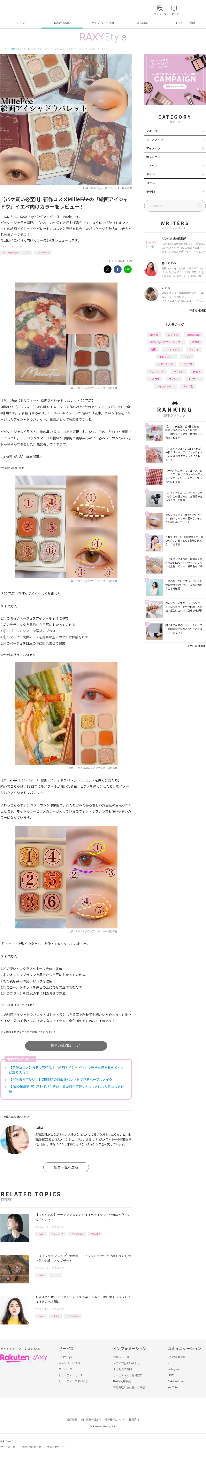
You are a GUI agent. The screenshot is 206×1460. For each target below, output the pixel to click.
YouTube (173, 1387)
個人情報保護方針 (91, 1419)
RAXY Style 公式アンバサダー (16, 252)
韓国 (153, 349)
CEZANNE (95, 1234)
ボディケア (153, 157)
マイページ (65, 1369)
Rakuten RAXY (18, 9)
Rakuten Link (175, 1381)
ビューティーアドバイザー (75, 1381)
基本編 (195, 342)
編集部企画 (193, 334)
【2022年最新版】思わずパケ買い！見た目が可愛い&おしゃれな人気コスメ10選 (66, 1089)
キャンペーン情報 (103, 22)
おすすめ (55, 1316)
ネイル (150, 174)
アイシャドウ (43, 252)
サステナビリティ (57, 1446)
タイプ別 (188, 386)
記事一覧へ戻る (66, 1167)
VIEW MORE (197, 310)
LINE (171, 1375)
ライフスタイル (165, 386)
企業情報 (72, 1419)
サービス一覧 (7, 1446)
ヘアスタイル (165, 364)
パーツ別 (179, 371)
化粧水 (196, 371)
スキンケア (153, 131)
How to (41, 1234)
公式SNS (142, 22)
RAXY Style (62, 22)
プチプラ (187, 364)
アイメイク (17, 246)
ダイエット (194, 379)
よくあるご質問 (185, 22)
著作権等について (115, 1419)
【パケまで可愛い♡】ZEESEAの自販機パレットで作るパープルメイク (60, 1079)
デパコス (154, 379)
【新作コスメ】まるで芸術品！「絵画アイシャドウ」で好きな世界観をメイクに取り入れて (66, 1070)
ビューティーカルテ (71, 1375)
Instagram (174, 1369)
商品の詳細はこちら (66, 1045)
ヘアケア (152, 165)
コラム (150, 183)
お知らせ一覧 (121, 1357)
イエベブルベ (77, 1234)
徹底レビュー (166, 356)
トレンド (55, 1275)
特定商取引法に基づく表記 (129, 1387)
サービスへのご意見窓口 (128, 1375)
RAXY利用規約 (122, 1381)
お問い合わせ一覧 (31, 1446)
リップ (187, 356)
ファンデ (174, 379)
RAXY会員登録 (177, 1357)
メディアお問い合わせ (126, 1363)
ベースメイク (154, 140)
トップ (21, 22)
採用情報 (134, 1419)
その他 (150, 191)
